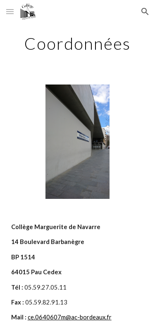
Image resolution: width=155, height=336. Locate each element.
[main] (78, 43)
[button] (10, 11)
